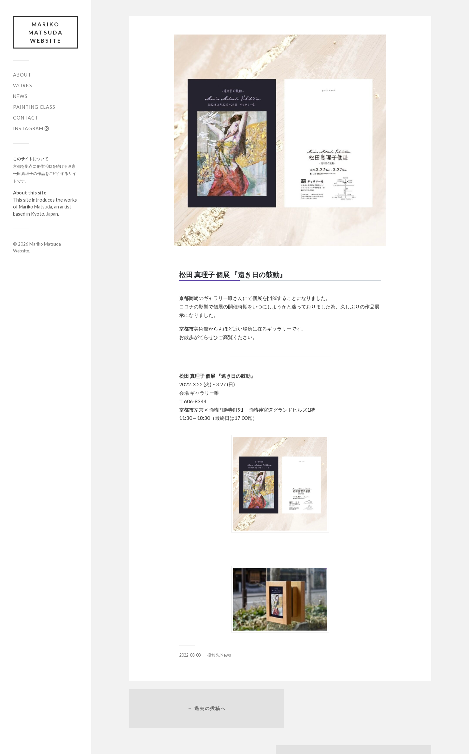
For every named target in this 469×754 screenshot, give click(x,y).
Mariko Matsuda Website (45, 32)
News (20, 97)
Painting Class (34, 107)
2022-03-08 (190, 655)
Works (22, 86)
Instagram (31, 129)
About (22, 75)
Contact (25, 118)
